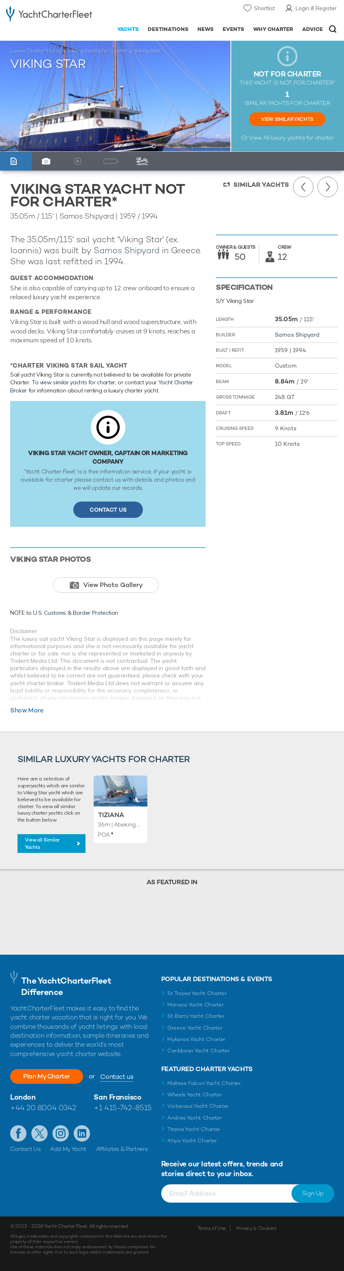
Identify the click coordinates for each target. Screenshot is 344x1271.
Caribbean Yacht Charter (198, 1050)
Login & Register (316, 8)
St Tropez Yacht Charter (197, 993)
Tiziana (111, 815)
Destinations (168, 29)
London (22, 1097)
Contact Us (108, 509)
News (205, 29)
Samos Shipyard (126, 250)
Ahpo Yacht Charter (192, 1140)
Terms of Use (211, 1228)
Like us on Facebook (18, 1133)
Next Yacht (328, 187)
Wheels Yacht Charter (194, 1094)
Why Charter (273, 29)
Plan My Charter (49, 1076)
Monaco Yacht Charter (195, 1004)
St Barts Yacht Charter (196, 1015)
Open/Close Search (333, 29)
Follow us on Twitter (39, 1133)
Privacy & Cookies (256, 1228)
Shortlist (264, 8)
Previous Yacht (303, 187)
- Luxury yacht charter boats (49, 15)
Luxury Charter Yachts (35, 51)
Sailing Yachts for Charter (97, 51)
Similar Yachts (261, 184)
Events (233, 29)
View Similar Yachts (287, 119)
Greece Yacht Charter (195, 1027)
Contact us (121, 1076)
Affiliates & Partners (122, 1149)
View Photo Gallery (113, 585)
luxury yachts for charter (302, 137)
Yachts (128, 29)
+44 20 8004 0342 (43, 1107)
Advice (312, 29)
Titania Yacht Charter (193, 1129)
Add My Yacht (68, 1149)
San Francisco (117, 1097)
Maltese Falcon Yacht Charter (204, 1083)
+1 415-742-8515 (122, 1107)
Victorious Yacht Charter (198, 1105)
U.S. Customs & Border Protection (75, 612)
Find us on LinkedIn (82, 1133)
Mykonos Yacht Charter (196, 1039)
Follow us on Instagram (61, 1133)
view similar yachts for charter (77, 382)
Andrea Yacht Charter (194, 1117)
